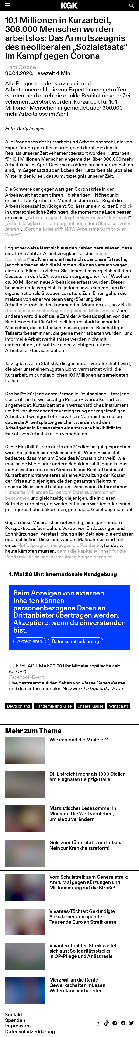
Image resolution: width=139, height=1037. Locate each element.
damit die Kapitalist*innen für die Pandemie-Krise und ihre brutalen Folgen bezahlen (65, 553)
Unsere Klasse (90, 706)
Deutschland (18, 706)
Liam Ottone (20, 67)
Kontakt (13, 1014)
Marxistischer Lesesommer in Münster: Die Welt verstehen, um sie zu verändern (82, 813)
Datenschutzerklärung (75, 641)
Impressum (18, 1026)
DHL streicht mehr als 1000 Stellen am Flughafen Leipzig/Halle (87, 776)
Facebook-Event (26, 677)
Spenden (15, 1020)
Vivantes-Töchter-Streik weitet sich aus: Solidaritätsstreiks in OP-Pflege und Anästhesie (83, 951)
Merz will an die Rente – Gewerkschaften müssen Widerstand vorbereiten (77, 985)
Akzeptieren (29, 641)
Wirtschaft (118, 706)
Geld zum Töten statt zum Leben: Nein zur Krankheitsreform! (85, 845)
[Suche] (131, 5)
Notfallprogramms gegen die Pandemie (59, 545)
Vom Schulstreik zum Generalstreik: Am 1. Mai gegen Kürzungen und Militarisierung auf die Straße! (88, 882)
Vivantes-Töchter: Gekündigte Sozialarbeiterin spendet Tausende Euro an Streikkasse (83, 916)
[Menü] (7, 5)
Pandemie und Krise (54, 706)
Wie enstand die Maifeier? (78, 740)
